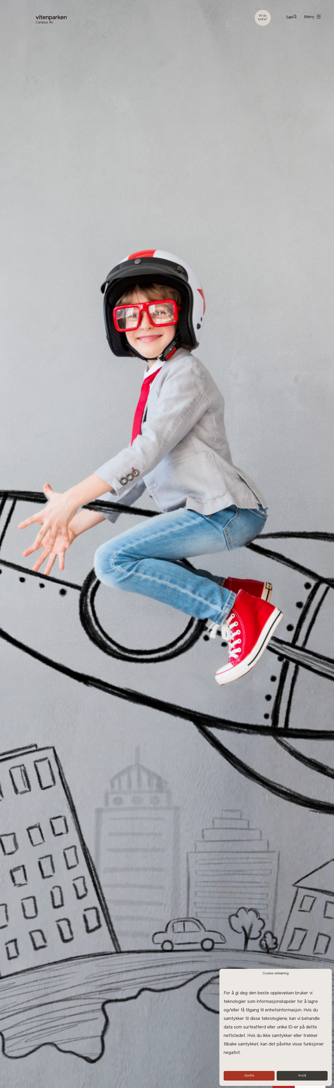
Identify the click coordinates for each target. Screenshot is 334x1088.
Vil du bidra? (262, 17)
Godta (249, 1075)
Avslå (302, 1075)
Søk (291, 17)
